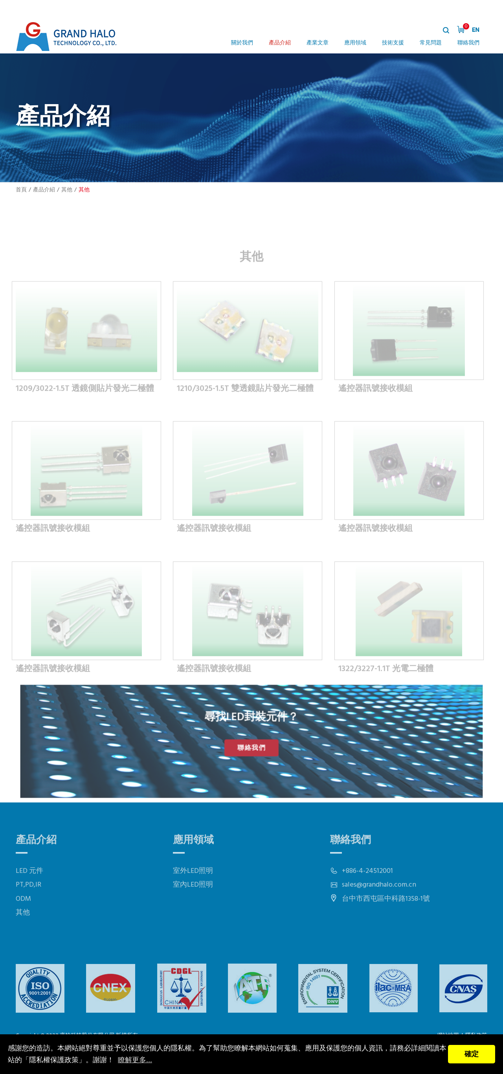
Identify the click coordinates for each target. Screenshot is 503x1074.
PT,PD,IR (28, 910)
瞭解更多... (135, 1060)
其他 (66, 190)
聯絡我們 (468, 43)
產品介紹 (280, 43)
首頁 (21, 190)
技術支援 (393, 43)
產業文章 (318, 43)
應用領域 (355, 43)
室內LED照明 (193, 910)
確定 (471, 1054)
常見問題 (431, 43)
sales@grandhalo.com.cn (379, 910)
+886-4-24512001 (367, 896)
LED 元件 (29, 896)
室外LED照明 (193, 896)
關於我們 (242, 43)
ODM (23, 924)
